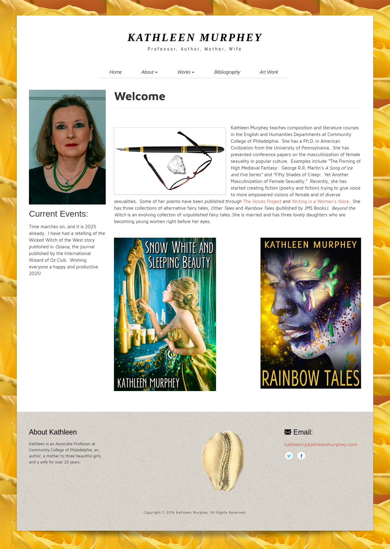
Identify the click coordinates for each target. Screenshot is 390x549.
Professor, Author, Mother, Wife (195, 49)
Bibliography (227, 72)
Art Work (269, 72)
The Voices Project (262, 201)
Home (115, 72)
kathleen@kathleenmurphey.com (320, 444)
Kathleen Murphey (194, 37)
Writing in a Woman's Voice (320, 201)
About (149, 72)
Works (185, 72)
